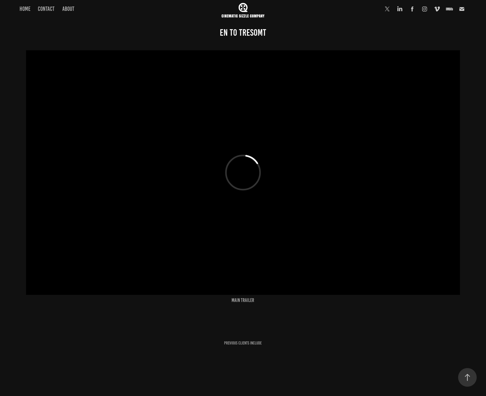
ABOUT (68, 9)
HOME (25, 9)
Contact (46, 9)
